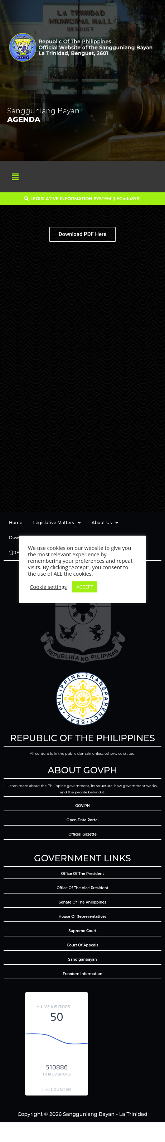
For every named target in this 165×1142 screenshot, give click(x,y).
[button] (15, 176)
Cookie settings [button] (48, 587)
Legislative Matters (57, 522)
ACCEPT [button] (85, 587)
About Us (105, 522)
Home (15, 522)
